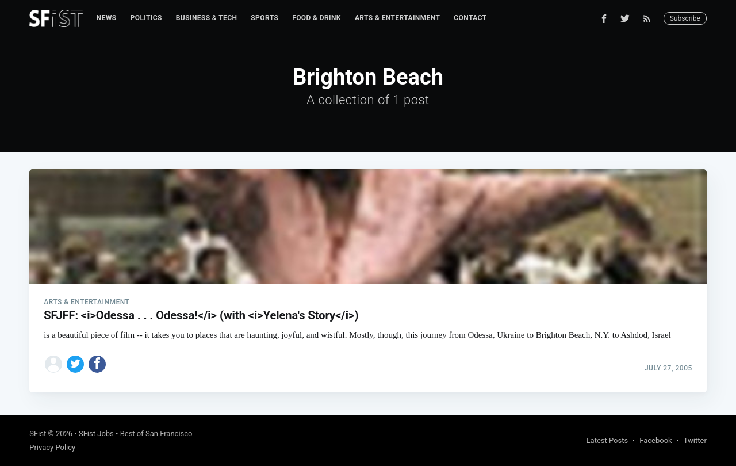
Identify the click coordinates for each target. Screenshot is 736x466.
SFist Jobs (96, 433)
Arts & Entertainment (397, 18)
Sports (264, 18)
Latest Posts (607, 440)
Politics (146, 18)
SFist (37, 433)
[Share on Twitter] (75, 364)
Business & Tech (206, 18)
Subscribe (685, 18)
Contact (470, 18)
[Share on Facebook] (97, 364)
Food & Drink (316, 18)
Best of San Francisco (156, 433)
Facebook (655, 440)
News (107, 18)
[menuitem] (107, 18)
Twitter (695, 440)
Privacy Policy (52, 447)
